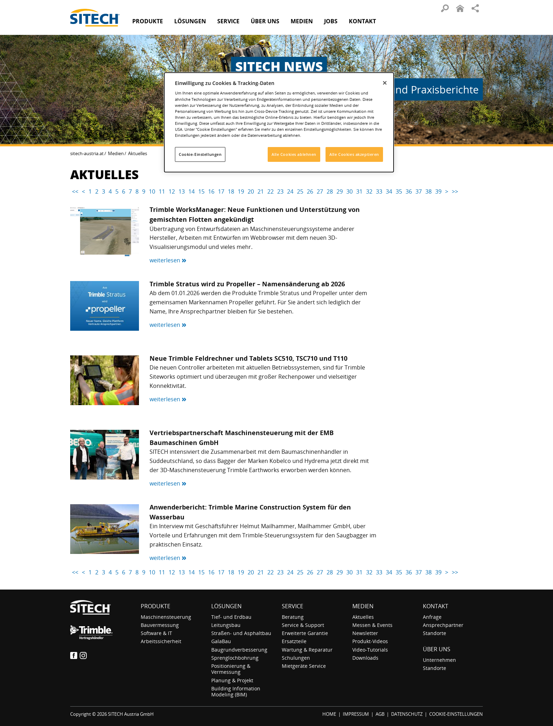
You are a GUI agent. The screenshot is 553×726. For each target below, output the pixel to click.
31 (359, 191)
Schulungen (296, 657)
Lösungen (226, 606)
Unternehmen (439, 660)
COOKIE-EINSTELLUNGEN (456, 714)
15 (201, 191)
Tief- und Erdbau (231, 617)
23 (280, 191)
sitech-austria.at (87, 153)
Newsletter (365, 633)
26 (310, 191)
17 (221, 191)
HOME (329, 714)
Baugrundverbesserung (239, 649)
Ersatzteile (294, 641)
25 (300, 191)
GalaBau (221, 641)
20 (251, 191)
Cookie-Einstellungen (200, 154)
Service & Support (303, 625)
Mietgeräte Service (304, 666)
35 (399, 191)
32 (369, 191)
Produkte (147, 21)
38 (428, 191)
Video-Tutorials (370, 649)
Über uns (436, 649)
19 (241, 191)
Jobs (331, 21)
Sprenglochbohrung (235, 657)
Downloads (365, 657)
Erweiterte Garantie (305, 633)
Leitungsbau (226, 625)
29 (339, 191)
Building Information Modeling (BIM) (235, 691)
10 (152, 191)
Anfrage (432, 617)
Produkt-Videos (370, 641)
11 (162, 191)
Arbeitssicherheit (161, 641)
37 (418, 191)
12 (172, 191)
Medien (116, 153)
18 (231, 191)
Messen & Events (372, 625)
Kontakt (362, 21)
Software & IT (156, 633)
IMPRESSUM (356, 714)
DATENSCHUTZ (407, 714)
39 (438, 191)
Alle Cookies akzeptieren (354, 154)
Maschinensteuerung (166, 617)
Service (292, 606)
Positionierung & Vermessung (230, 669)
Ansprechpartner (443, 625)
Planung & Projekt (232, 680)
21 (260, 191)
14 (191, 191)
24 (290, 191)
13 (181, 191)
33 (379, 191)
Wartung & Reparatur (307, 649)
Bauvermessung (160, 625)
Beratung (293, 617)
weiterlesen (168, 260)
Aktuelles (363, 617)
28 (330, 191)
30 (349, 191)
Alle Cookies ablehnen (294, 154)
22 (270, 191)
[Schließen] (385, 83)
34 (389, 191)
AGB (380, 714)
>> (455, 191)
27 (320, 191)
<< (75, 191)
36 (409, 191)
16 (211, 191)
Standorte (434, 633)
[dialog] (279, 122)
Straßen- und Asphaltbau (241, 633)
